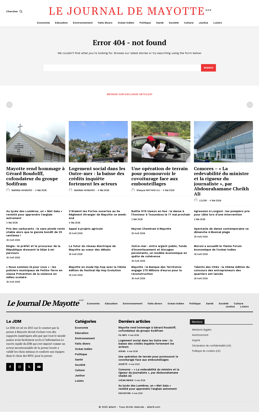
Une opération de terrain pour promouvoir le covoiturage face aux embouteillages (159, 176)
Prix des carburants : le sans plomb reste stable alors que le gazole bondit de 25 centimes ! (35, 232)
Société (122, 364)
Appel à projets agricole (86, 229)
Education (124, 393)
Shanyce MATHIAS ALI (148, 190)
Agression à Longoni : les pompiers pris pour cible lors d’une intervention (222, 213)
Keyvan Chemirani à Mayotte (151, 229)
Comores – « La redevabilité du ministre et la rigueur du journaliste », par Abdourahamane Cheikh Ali (221, 181)
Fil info (122, 335)
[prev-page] (9, 105)
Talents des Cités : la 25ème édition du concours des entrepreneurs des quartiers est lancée (222, 270)
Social (122, 351)
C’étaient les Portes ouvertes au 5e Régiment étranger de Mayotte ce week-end (98, 215)
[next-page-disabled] (250, 105)
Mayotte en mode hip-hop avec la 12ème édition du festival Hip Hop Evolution (97, 268)
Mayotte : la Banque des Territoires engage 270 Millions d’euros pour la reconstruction (156, 270)
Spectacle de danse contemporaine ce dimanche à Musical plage (221, 230)
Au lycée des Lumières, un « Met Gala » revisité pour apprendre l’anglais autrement (34, 215)
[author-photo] (8, 190)
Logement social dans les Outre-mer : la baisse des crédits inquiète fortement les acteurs (97, 176)
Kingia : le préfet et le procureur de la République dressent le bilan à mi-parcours (33, 250)
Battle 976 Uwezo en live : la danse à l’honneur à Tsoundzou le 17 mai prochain (160, 213)
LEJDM (203, 200)
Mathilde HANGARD (21, 190)
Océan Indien (125, 380)
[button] (15, 11)
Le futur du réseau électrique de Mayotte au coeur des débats (92, 248)
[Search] (208, 68)
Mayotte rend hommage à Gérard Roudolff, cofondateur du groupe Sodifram (35, 176)
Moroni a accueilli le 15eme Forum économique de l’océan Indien (218, 248)
